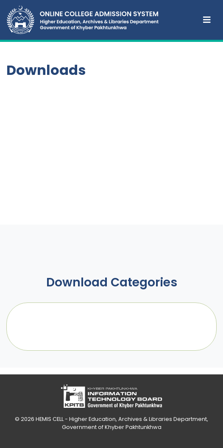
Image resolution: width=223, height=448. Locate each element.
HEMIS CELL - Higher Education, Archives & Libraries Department (121, 419)
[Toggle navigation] (207, 20)
